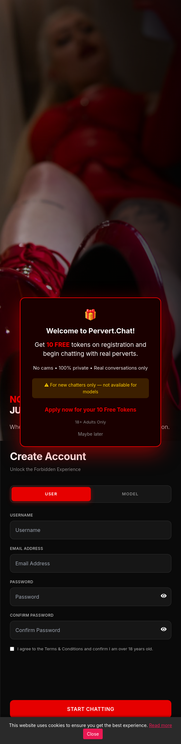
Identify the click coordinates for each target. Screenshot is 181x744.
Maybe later (90, 434)
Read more (160, 725)
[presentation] (59, 674)
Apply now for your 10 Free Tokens (90, 409)
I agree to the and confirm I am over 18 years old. (85, 648)
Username (21, 515)
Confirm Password (32, 615)
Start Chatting (90, 709)
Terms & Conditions (64, 648)
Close (93, 734)
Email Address (26, 548)
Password (21, 581)
